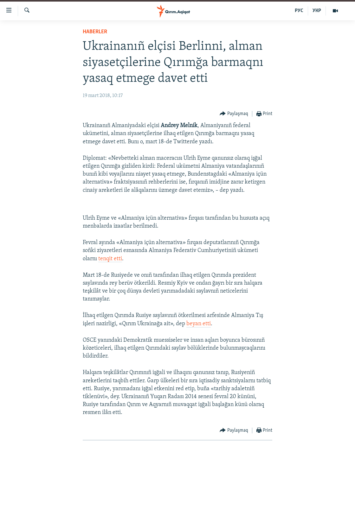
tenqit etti (110, 259)
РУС (299, 10)
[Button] (234, 114)
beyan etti (198, 324)
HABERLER (95, 32)
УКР (317, 10)
